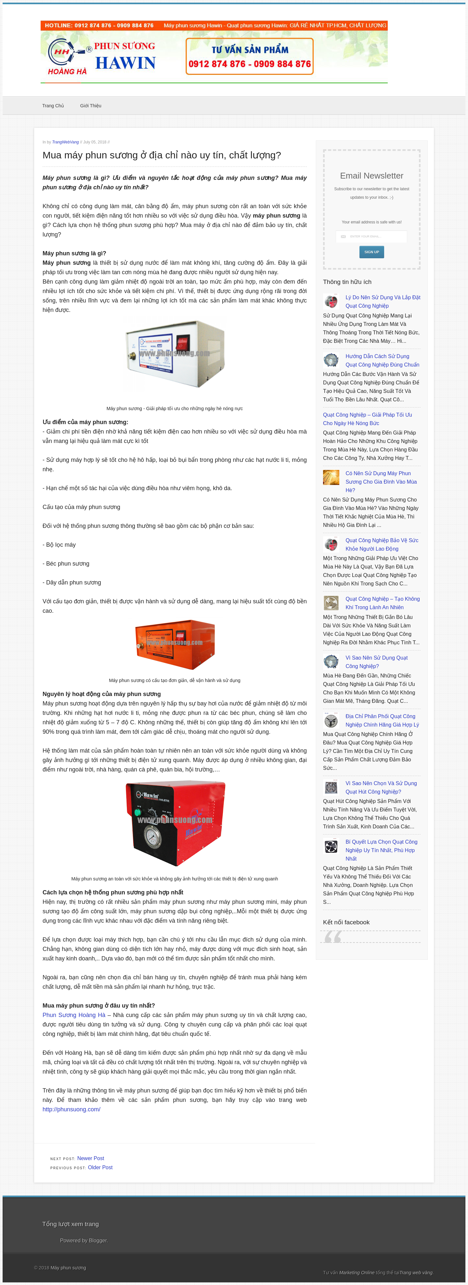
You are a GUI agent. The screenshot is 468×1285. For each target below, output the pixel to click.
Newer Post (90, 1158)
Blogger (98, 1240)
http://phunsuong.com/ (72, 1109)
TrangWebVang (65, 142)
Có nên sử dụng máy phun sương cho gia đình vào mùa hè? (381, 482)
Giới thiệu (90, 105)
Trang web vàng (416, 1272)
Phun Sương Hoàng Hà (74, 1015)
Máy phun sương (68, 1267)
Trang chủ (53, 105)
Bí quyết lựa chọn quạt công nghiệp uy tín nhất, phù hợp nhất (381, 850)
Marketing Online (357, 1272)
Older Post (100, 1167)
